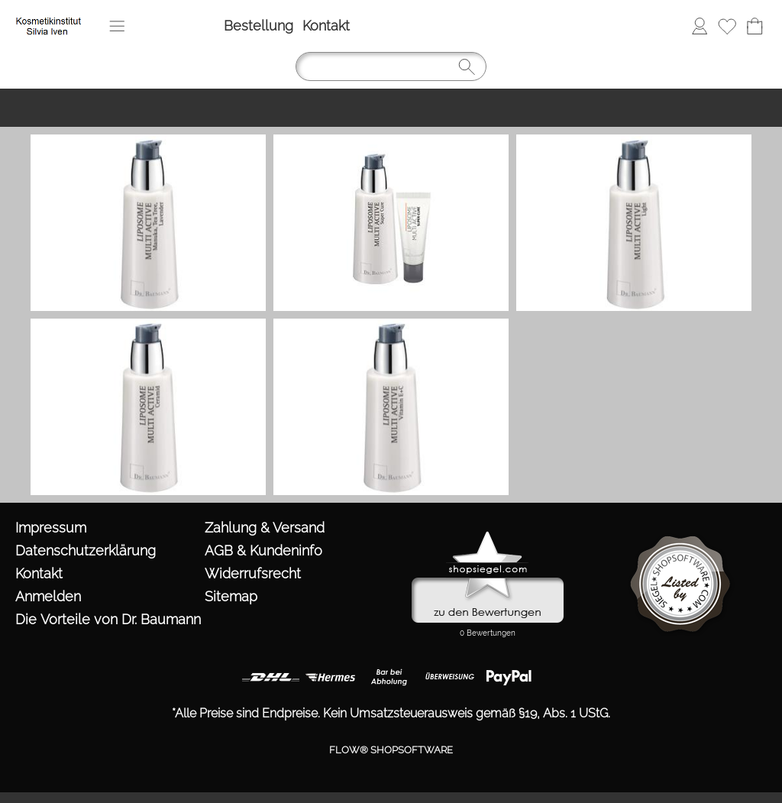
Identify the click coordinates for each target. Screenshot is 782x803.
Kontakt (326, 26)
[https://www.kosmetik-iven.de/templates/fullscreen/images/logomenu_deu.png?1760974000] (50, 16)
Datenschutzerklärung (85, 550)
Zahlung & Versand (265, 528)
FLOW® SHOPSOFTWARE (391, 750)
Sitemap (231, 596)
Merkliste (727, 26)
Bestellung (258, 26)
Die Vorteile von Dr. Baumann (106, 619)
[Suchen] (391, 66)
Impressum (50, 528)
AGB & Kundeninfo (263, 550)
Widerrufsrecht (253, 573)
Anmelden (699, 26)
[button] (117, 26)
